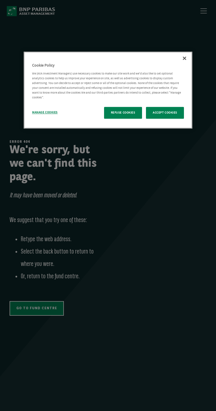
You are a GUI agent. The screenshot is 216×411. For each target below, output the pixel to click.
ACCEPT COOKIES (165, 113)
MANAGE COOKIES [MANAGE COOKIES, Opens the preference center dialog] (45, 112)
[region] (108, 90)
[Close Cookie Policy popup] (184, 58)
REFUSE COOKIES (123, 113)
